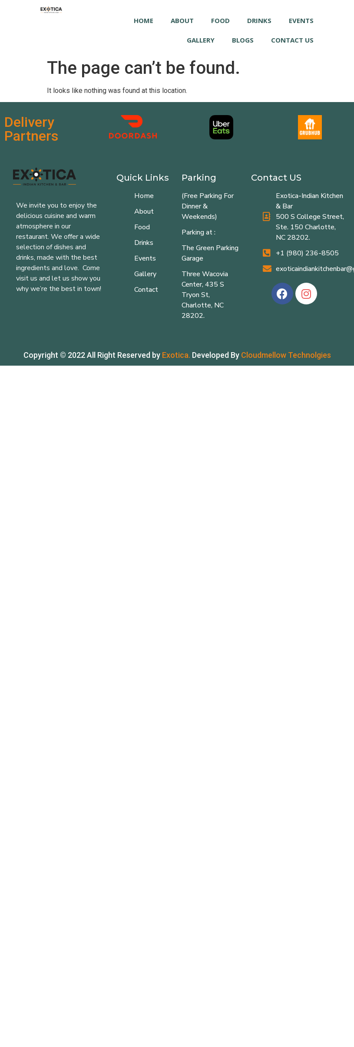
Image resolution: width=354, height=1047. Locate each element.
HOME (143, 20)
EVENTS (301, 20)
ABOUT (182, 20)
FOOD (220, 20)
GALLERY (201, 40)
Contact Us (292, 40)
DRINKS (259, 20)
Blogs (243, 40)
